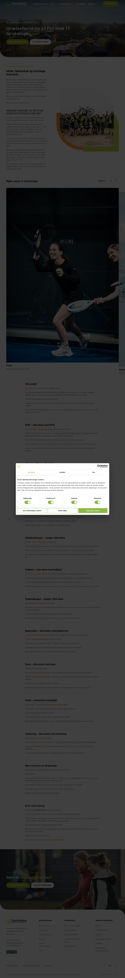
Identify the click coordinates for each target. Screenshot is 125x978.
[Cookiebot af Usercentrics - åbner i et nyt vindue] (98, 466)
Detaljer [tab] (62, 472)
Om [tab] (93, 472)
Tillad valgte (62, 510)
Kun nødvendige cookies (32, 510)
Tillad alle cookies (92, 510)
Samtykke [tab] (31, 472)
